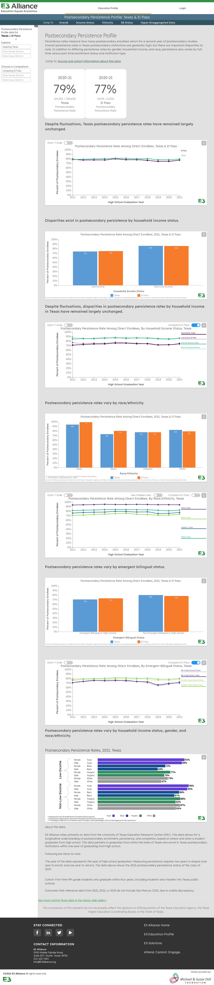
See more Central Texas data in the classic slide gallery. (72, 900)
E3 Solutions (153, 943)
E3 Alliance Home (157, 925)
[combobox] (16, 47)
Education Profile (108, 8)
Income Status (85, 22)
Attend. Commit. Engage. (162, 952)
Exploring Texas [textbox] (10, 47)
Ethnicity (107, 22)
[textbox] (16, 51)
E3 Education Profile (159, 934)
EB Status (127, 22)
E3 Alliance (40, 949)
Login (182, 8)
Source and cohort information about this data (89, 61)
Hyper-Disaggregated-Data (158, 22)
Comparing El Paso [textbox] (12, 70)
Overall (63, 22)
